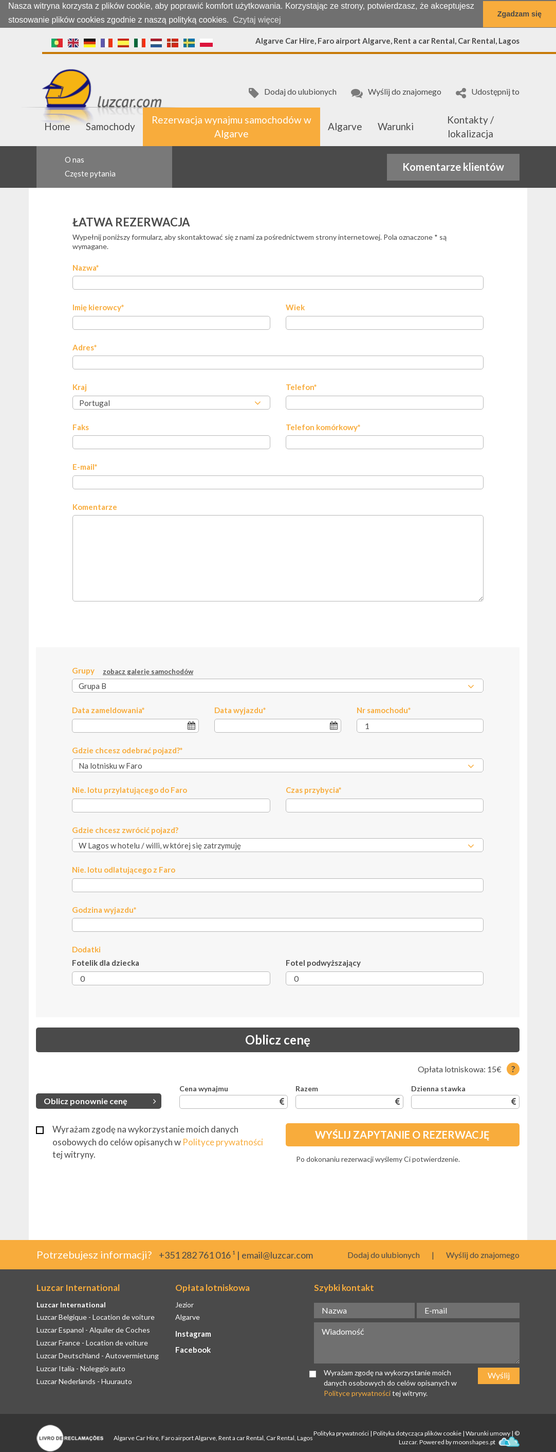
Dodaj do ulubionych (293, 92)
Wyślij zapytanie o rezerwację (402, 1134)
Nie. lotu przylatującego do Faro (129, 789)
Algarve (345, 126)
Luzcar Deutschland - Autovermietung (97, 1355)
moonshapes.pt (486, 1442)
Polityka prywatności (341, 1433)
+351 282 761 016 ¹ (197, 1255)
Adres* (84, 346)
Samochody (110, 126)
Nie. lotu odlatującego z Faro (123, 869)
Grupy (132, 671)
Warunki (396, 126)
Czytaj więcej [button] (257, 19)
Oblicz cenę (277, 1039)
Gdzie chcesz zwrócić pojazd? (125, 829)
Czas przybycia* (314, 789)
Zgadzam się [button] (519, 14)
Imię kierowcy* (98, 307)
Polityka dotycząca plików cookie (417, 1433)
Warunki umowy (488, 1433)
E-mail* (85, 466)
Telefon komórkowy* (323, 426)
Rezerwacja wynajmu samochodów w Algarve (231, 126)
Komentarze (94, 506)
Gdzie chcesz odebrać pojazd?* (127, 749)
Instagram (193, 1333)
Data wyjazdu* (240, 710)
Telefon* (301, 387)
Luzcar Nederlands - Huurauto (84, 1380)
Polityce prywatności (222, 1141)
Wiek (295, 307)
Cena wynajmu (203, 1088)
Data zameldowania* (108, 710)
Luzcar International (71, 1304)
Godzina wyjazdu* (104, 909)
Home (57, 126)
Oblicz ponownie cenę (100, 1100)
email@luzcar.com (277, 1255)
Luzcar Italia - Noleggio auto (80, 1368)
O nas (74, 159)
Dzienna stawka (438, 1088)
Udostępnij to (488, 92)
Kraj (79, 387)
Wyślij (499, 1375)
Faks (80, 426)
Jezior (184, 1304)
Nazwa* (85, 267)
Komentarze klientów (453, 166)
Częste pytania (90, 173)
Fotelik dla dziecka (105, 962)
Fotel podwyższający (323, 962)
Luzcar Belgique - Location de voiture (95, 1317)
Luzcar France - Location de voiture (92, 1342)
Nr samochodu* (384, 710)
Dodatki (86, 949)
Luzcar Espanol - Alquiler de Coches (93, 1329)
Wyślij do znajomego (396, 92)
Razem (306, 1088)
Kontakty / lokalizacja (470, 126)
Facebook (193, 1349)
